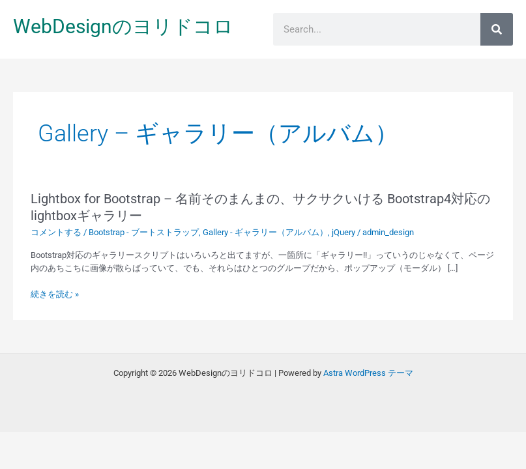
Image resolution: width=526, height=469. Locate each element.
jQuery (343, 232)
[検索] (496, 29)
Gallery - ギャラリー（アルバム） (265, 232)
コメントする (56, 232)
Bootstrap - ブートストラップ (144, 232)
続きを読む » (55, 294)
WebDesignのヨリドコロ (123, 26)
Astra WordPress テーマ (368, 373)
